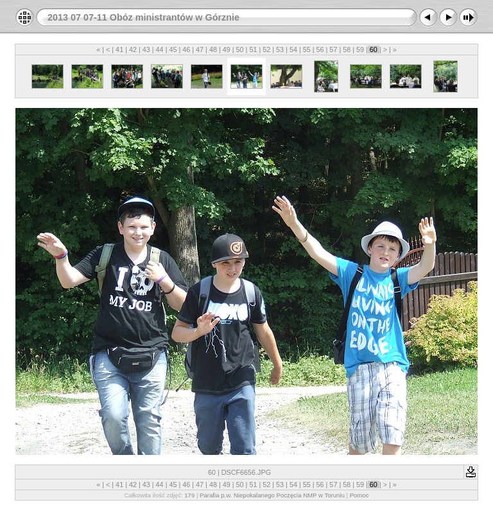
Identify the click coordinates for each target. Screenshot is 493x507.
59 (360, 49)
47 (199, 49)
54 (293, 49)
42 (133, 49)
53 (280, 49)
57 (333, 49)
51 (253, 49)
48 (213, 49)
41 (119, 49)
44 (160, 49)
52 (266, 49)
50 (240, 49)
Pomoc (359, 495)
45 (172, 49)
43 (146, 49)
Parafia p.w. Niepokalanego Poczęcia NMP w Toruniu (272, 495)
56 (320, 49)
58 (346, 49)
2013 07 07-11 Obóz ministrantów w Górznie (143, 17)
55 (307, 49)
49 (226, 49)
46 (186, 49)
